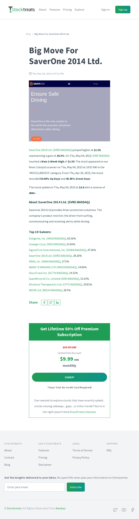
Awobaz (61, 508)
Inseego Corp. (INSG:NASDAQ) (47, 244)
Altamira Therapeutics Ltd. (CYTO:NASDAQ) (55, 284)
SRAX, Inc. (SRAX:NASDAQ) (45, 261)
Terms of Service (82, 450)
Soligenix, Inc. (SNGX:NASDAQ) (47, 238)
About (43, 9)
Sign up (122, 9)
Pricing (67, 9)
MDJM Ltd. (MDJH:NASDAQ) (45, 290)
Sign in (105, 9)
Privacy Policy (80, 457)
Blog (28, 34)
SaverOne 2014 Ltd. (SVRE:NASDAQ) (50, 150)
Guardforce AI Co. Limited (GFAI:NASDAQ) (54, 278)
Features (54, 9)
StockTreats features (83, 412)
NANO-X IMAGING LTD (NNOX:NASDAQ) (53, 267)
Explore (79, 9)
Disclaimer (45, 464)
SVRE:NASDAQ (101, 155)
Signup (69, 377)
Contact (9, 457)
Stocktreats (14, 508)
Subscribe (76, 487)
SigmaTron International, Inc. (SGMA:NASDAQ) (57, 250)
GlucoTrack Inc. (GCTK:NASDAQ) (48, 273)
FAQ (108, 450)
